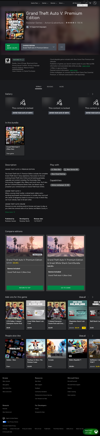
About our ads (79, 428)
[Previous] (88, 94)
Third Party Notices (58, 428)
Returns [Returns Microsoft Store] (70, 388)
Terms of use (38, 428)
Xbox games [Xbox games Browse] (6, 384)
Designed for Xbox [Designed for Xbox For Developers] (40, 412)
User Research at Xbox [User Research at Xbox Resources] (41, 398)
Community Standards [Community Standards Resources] (41, 391)
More (61, 3)
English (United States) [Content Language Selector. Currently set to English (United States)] (12, 418)
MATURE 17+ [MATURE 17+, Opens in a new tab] (18, 60)
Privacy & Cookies (27, 428)
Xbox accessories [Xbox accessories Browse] (7, 391)
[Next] (92, 94)
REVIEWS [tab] (50, 87)
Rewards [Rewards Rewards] (5, 408)
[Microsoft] (10, 3)
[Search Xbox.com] (86, 2)
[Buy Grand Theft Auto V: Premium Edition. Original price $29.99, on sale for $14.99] (12, 46)
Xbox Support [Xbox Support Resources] (38, 384)
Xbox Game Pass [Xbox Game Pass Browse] (7, 388)
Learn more (86, 66)
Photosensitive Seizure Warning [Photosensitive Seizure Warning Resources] (43, 395)
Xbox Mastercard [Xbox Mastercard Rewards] (7, 412)
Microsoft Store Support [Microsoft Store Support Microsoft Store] (74, 384)
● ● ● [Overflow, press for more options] (62, 47)
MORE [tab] (61, 87)
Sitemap (5, 428)
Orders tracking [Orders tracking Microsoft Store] (72, 391)
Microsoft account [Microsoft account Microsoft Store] (72, 381)
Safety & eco (69, 428)
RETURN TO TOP (24, 288)
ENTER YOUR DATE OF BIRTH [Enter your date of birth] (23, 113)
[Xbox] (24, 3)
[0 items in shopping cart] (90, 2)
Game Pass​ (34, 3)
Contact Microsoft (14, 428)
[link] (14, 141)
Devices (53, 3)
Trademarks (47, 428)
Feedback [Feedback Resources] (37, 388)
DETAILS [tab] (38, 87)
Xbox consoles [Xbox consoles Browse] (6, 381)
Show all (82, 297)
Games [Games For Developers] (37, 408)
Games (44, 3)
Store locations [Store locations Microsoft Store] (72, 395)
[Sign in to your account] (94, 3)
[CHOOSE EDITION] (38, 46)
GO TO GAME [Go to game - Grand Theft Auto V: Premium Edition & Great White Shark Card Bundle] (65, 288)
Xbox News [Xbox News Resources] (38, 381)
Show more (10, 212)
